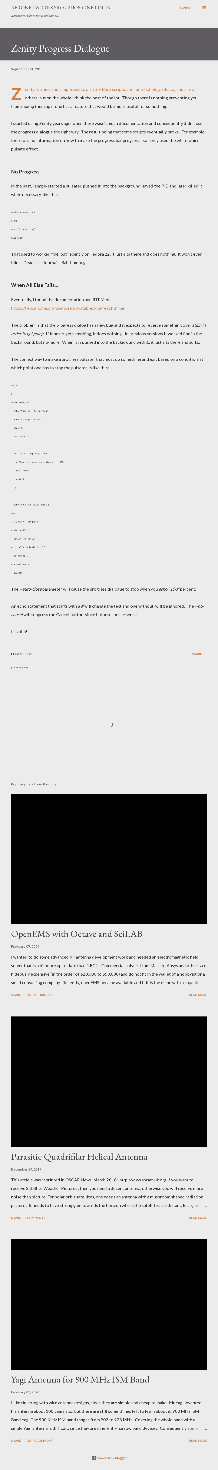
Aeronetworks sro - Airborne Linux (60, 7)
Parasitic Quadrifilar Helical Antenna (79, 1156)
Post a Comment (39, 995)
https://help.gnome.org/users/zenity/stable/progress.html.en (68, 308)
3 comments (35, 1218)
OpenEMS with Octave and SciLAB (76, 934)
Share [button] (197, 654)
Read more (198, 995)
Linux (27, 654)
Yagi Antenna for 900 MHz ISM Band (80, 1379)
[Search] (186, 7)
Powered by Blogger (109, 1458)
